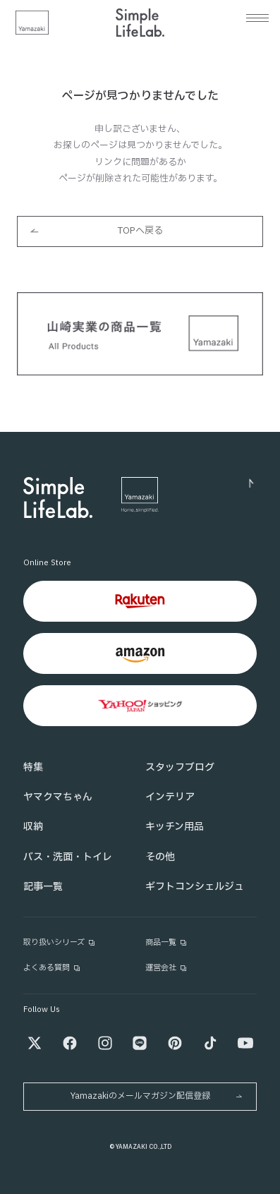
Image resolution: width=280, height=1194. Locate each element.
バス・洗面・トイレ (67, 857)
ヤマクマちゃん (57, 797)
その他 (160, 857)
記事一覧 (43, 886)
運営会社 (166, 968)
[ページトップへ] (210, 486)
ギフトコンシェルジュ (194, 886)
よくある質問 (52, 968)
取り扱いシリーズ (59, 942)
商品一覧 (166, 942)
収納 (33, 826)
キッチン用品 (174, 826)
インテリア (170, 797)
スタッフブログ (179, 767)
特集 (33, 767)
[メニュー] (257, 17)
